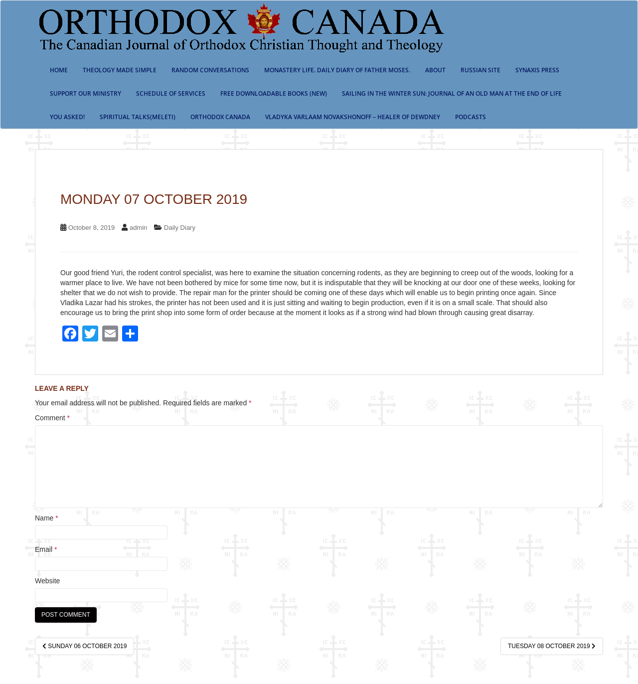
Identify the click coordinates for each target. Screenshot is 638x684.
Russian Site (480, 70)
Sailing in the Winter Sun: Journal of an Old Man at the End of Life (452, 93)
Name (46, 518)
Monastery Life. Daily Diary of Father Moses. (337, 70)
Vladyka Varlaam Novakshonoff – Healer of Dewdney (352, 117)
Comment (52, 418)
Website (47, 581)
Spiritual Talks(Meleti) (137, 117)
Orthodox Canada (220, 117)
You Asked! (67, 117)
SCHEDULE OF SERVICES (170, 93)
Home (59, 70)
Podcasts (470, 117)
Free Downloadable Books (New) (273, 93)
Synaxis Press (537, 70)
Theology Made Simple (120, 70)
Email (46, 549)
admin (138, 227)
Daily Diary (179, 227)
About (435, 70)
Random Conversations (210, 70)
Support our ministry (85, 93)
